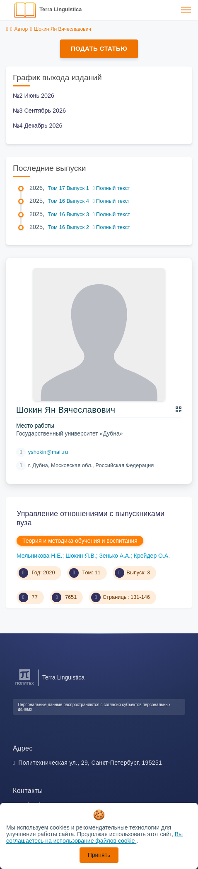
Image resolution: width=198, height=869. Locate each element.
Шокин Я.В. (80, 555)
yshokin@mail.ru (48, 452)
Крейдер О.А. (152, 555)
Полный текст (111, 188)
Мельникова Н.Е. (39, 555)
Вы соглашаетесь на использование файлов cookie (94, 837)
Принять (99, 855)
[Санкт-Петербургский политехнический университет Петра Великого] (24, 685)
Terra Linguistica (60, 9)
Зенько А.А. (114, 555)
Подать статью (99, 48)
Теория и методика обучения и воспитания (80, 540)
